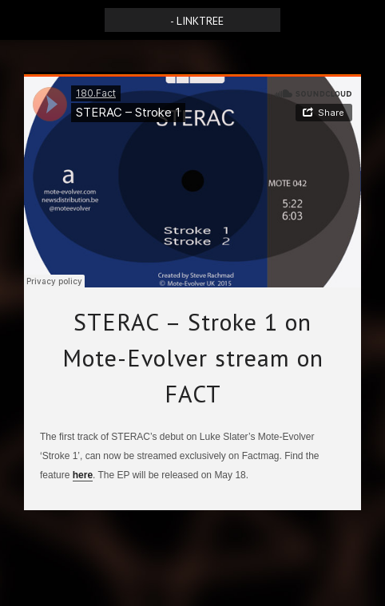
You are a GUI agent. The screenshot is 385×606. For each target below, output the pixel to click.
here (83, 475)
